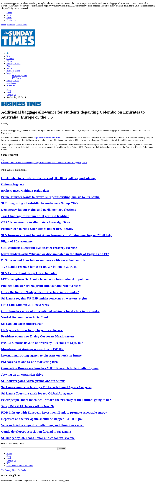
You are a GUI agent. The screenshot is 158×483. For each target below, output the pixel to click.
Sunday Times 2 (13, 63)
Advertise (10, 85)
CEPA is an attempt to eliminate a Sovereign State (35, 222)
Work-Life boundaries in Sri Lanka (25, 317)
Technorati (61, 162)
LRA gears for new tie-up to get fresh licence (32, 330)
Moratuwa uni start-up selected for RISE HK (32, 349)
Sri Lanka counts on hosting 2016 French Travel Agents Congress (46, 387)
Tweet (3, 160)
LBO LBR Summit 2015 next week (25, 305)
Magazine (10, 73)
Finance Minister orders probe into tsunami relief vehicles (41, 285)
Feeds (8, 17)
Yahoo (69, 162)
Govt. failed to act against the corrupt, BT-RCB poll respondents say (48, 178)
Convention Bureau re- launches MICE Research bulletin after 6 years (49, 368)
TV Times (16, 78)
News (8, 56)
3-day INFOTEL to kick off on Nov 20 (27, 406)
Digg (31, 162)
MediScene (11, 83)
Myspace (83, 162)
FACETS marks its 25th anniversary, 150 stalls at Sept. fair (42, 342)
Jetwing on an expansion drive (22, 374)
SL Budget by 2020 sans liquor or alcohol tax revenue (38, 438)
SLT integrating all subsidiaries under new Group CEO (39, 203)
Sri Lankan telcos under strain (22, 323)
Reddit (54, 162)
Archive (10, 15)
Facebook (5, 162)
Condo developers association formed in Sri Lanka (36, 431)
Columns (10, 58)
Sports (9, 68)
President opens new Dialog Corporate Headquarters (38, 336)
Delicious (25, 162)
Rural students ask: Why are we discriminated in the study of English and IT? (55, 254)
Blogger (75, 162)
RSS (8, 463)
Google (37, 162)
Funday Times (12, 80)
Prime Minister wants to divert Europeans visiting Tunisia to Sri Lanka (50, 197)
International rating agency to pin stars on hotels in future (41, 355)
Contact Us (11, 20)
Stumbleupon (45, 162)
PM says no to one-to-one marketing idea (29, 362)
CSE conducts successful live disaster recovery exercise (39, 247)
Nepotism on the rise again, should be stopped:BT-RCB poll (42, 419)
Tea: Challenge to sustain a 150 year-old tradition (35, 216)
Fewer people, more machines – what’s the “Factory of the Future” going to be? (56, 400)
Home (9, 13)
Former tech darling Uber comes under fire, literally (37, 228)
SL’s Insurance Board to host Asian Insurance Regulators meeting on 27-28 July (56, 235)
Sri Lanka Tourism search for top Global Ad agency (37, 393)
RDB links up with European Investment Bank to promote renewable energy (54, 412)
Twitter (12, 162)
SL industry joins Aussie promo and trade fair (33, 381)
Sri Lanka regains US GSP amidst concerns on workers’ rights (44, 298)
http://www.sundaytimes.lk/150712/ (49, 137)
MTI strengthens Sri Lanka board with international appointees (45, 279)
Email (18, 162)
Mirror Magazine (19, 75)
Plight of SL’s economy (17, 241)
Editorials (11, 25)
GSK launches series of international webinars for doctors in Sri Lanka (50, 311)
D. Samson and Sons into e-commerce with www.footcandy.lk (43, 260)
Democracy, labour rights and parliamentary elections (38, 209)
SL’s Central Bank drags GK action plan (29, 273)
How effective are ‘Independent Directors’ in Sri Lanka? (40, 292)
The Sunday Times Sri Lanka (19, 465)
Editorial (10, 61)
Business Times (13, 71)
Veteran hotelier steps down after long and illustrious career (42, 425)
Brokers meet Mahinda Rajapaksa (25, 190)
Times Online (21, 25)
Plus (8, 66)
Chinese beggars (12, 184)
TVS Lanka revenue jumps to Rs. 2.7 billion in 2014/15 (39, 266)
